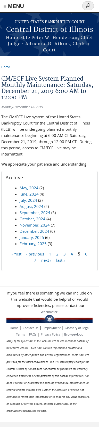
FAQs (33, 334)
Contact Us (30, 328)
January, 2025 (32, 237)
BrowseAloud (73, 334)
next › (46, 259)
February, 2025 (33, 243)
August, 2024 (31, 206)
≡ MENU (13, 6)
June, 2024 (29, 194)
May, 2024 (29, 187)
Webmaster (49, 312)
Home (5, 67)
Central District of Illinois (49, 30)
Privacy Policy (50, 334)
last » (60, 259)
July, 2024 (28, 200)
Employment (52, 328)
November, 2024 (35, 225)
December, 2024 (34, 231)
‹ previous (35, 253)
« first (16, 253)
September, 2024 (35, 212)
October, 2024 (32, 218)
